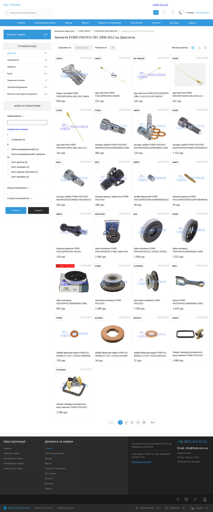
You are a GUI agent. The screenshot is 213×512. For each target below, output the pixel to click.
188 (45, 94)
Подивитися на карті (141, 462)
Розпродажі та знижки (13, 458)
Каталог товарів (27, 34)
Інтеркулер (18, 139)
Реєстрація (15, 4)
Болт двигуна (19, 162)
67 (46, 80)
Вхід (6, 4)
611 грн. (190, 103)
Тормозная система (16, 80)
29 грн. (190, 206)
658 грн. (74, 103)
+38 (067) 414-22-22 (43, 508)
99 (46, 60)
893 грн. (74, 310)
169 (45, 67)
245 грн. (74, 206)
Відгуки (85, 23)
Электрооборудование (17, 87)
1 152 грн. (190, 155)
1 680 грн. (190, 362)
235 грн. (112, 103)
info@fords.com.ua (196, 448)
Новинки (7, 448)
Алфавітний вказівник (17, 129)
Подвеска (11, 67)
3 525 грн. (190, 258)
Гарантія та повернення (109, 23)
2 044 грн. (112, 258)
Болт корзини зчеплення (25, 172)
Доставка (174, 23)
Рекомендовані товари (14, 463)
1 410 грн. (190, 310)
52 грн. (151, 362)
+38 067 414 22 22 (160, 5)
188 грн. (112, 206)
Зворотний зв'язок (17, 508)
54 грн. (112, 362)
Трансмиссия (13, 60)
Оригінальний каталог (45, 23)
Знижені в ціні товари (13, 468)
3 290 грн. (112, 310)
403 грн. (112, 155)
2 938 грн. (151, 258)
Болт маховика (20, 177)
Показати (16, 210)
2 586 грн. (74, 414)
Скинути (38, 210)
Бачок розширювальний (25, 149)
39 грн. (151, 206)
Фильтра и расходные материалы (22, 94)
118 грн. (74, 258)
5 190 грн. (151, 310)
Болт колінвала (20, 167)
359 (45, 73)
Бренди (68, 23)
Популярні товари (11, 453)
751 (45, 53)
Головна (21, 23)
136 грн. (74, 362)
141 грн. (151, 103)
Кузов (9, 73)
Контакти (156, 23)
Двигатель (11, 53)
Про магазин (136, 23)
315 (45, 87)
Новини (192, 23)
